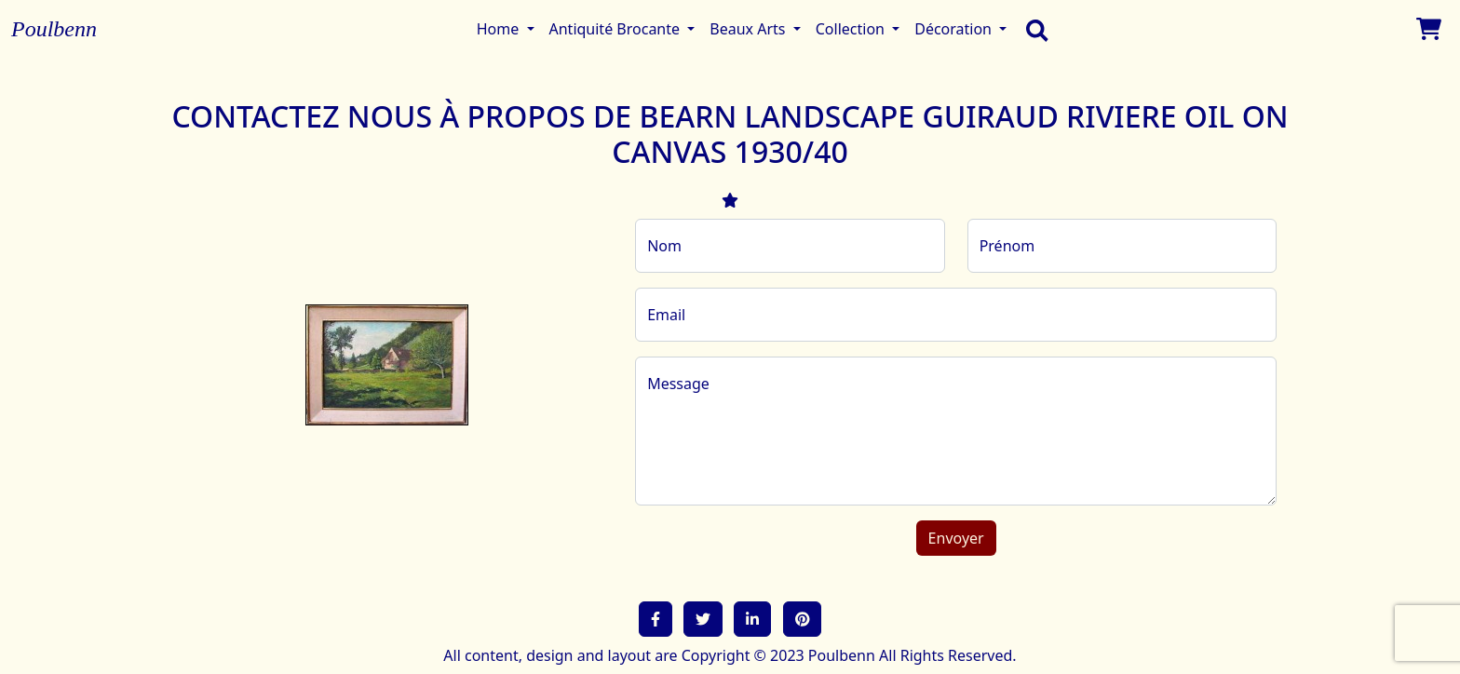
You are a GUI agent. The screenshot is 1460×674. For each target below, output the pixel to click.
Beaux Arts (749, 29)
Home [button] (500, 29)
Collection (852, 29)
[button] (655, 619)
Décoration (954, 29)
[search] (1032, 28)
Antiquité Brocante (616, 29)
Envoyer (956, 538)
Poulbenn (54, 29)
